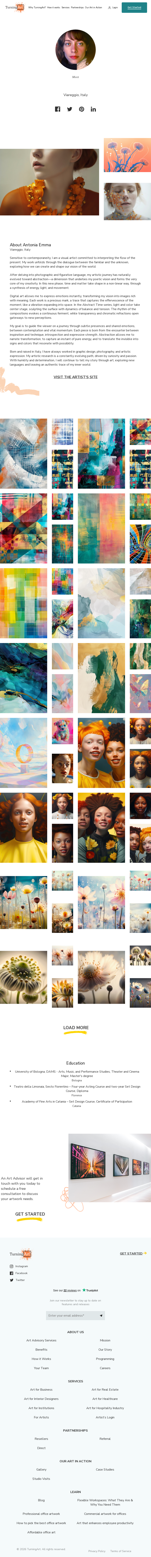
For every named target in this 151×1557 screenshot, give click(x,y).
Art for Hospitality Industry (105, 1408)
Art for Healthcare (105, 1399)
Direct (41, 1448)
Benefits (41, 1350)
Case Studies (105, 1469)
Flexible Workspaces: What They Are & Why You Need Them (105, 1502)
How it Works (41, 1359)
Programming (105, 1359)
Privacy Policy (96, 1551)
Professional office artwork (41, 1514)
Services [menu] (65, 7)
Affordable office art (41, 1532)
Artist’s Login (105, 1417)
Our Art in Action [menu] (93, 7)
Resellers (41, 1439)
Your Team (41, 1368)
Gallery (41, 1469)
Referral (105, 1439)
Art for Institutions (41, 1408)
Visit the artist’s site (76, 377)
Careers (105, 1368)
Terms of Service (120, 1551)
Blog (41, 1500)
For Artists (41, 1417)
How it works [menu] (53, 7)
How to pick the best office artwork (41, 1523)
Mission (105, 1340)
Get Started (134, 7)
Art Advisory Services (41, 1340)
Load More (76, 1028)
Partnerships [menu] (77, 7)
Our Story (105, 1350)
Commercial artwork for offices (105, 1514)
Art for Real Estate (105, 1389)
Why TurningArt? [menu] (37, 7)
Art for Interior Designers (41, 1399)
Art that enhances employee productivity (105, 1523)
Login (115, 7)
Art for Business (41, 1389)
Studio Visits (41, 1479)
